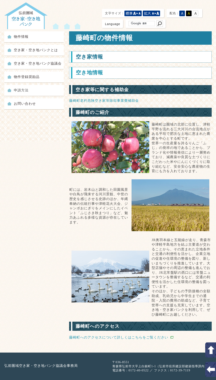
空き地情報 (89, 72)
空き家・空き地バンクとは (36, 50)
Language (112, 24)
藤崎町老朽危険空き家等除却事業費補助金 (104, 100)
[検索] (141, 23)
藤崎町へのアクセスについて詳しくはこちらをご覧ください (121, 337)
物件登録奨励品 (27, 77)
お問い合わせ (25, 103)
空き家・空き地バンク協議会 (38, 63)
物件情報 (21, 36)
